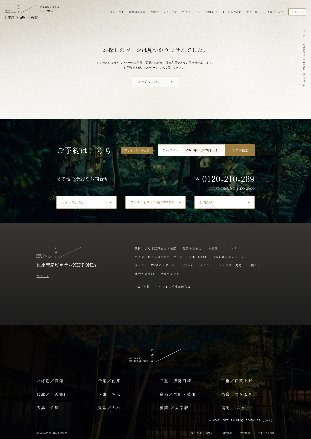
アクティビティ (191, 11)
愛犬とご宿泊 (144, 274)
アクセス (251, 11)
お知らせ (211, 11)
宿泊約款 (143, 287)
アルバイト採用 (266, 433)
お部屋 (213, 248)
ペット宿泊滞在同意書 (175, 287)
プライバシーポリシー (203, 433)
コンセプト (117, 11)
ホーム (304, 33)
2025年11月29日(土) (201, 150)
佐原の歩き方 (137, 11)
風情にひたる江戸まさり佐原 (155, 248)
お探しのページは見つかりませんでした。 (304, 67)
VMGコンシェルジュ (229, 257)
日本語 (9, 17)
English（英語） (28, 17)
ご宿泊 (154, 11)
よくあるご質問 (231, 11)
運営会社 (227, 433)
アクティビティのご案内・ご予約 (159, 257)
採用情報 (245, 433)
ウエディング (275, 11)
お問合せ (254, 265)
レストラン (170, 11)
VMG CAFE (198, 257)
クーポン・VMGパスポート (155, 265)
